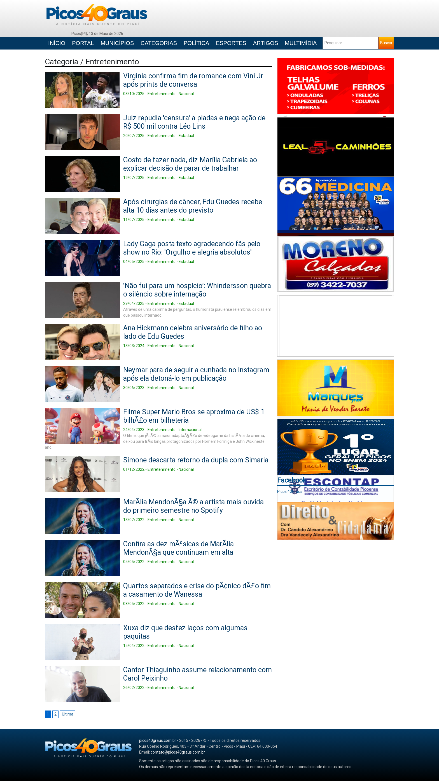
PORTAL (83, 43)
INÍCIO (56, 43)
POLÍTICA (196, 43)
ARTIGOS (265, 43)
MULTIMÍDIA (301, 43)
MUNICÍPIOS (117, 43)
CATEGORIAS (159, 43)
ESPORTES (231, 43)
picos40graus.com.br (157, 740)
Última (67, 714)
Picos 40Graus (289, 491)
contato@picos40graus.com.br (178, 752)
